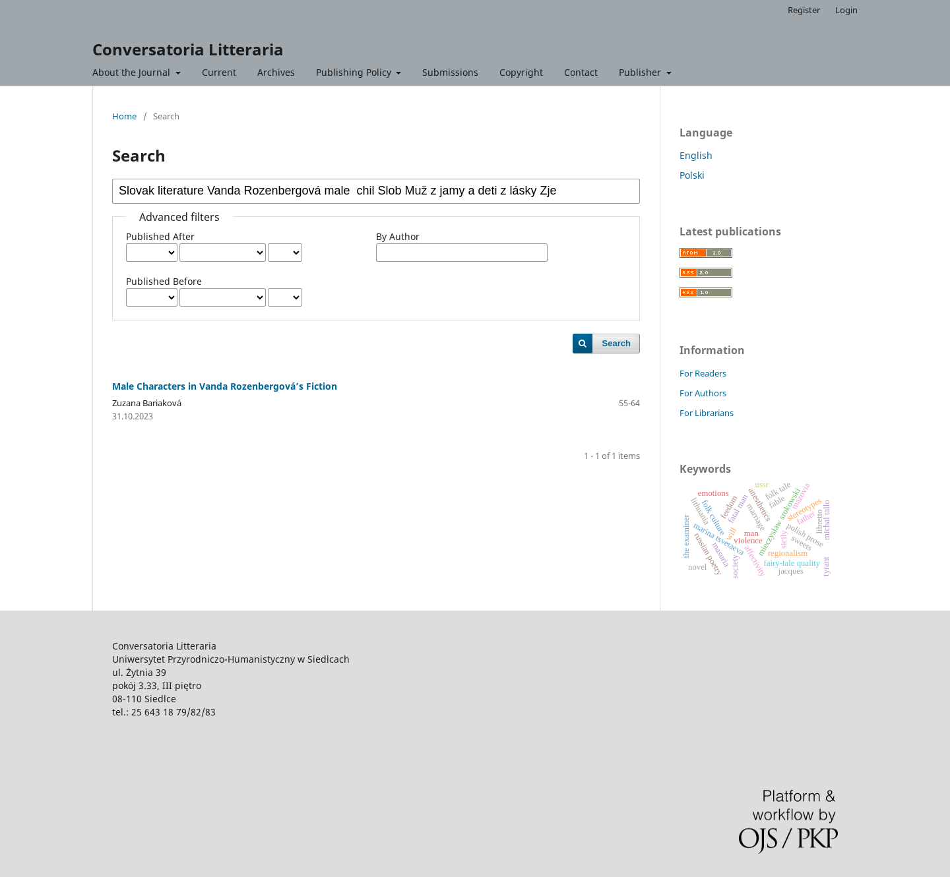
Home (124, 116)
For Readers (703, 373)
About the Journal (132, 72)
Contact (581, 72)
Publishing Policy (355, 72)
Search (616, 343)
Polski (692, 175)
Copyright (521, 72)
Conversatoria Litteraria (188, 49)
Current (219, 72)
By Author (398, 236)
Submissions (450, 72)
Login (846, 10)
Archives (276, 72)
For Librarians (707, 413)
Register (804, 10)
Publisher (641, 72)
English (696, 155)
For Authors (703, 393)
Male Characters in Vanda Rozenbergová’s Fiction (224, 386)
